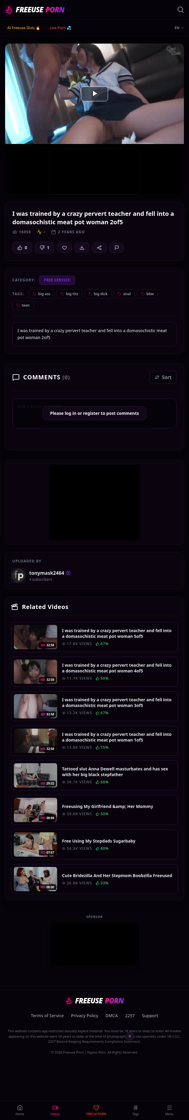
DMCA (112, 1015)
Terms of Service (47, 1015)
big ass (41, 293)
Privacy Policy (84, 1015)
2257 (130, 1015)
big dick (98, 293)
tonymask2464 (50, 573)
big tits (69, 293)
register (91, 413)
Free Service (57, 280)
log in (70, 413)
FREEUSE (34, 9)
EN (179, 28)
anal (124, 293)
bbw (147, 293)
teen (23, 305)
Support (150, 1015)
